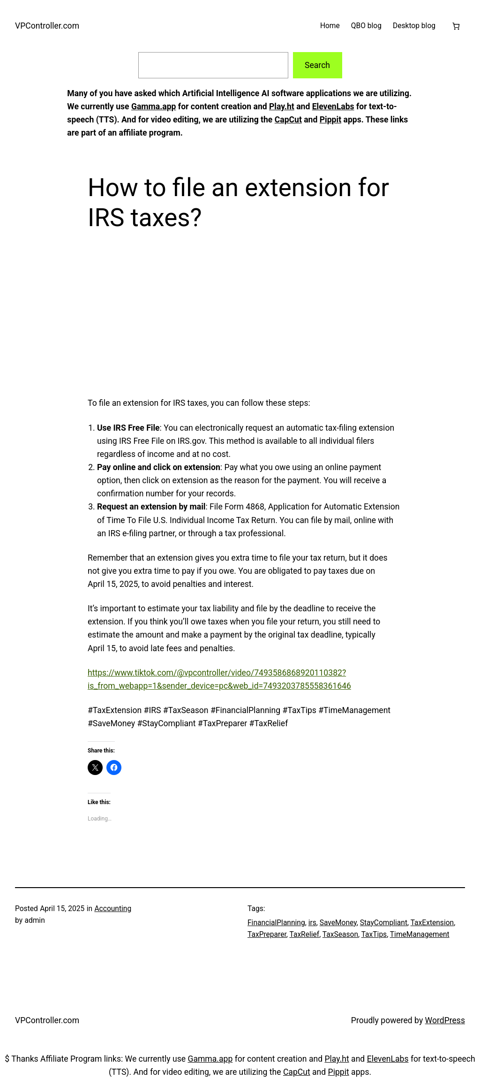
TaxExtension (432, 923)
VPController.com (47, 25)
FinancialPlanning (276, 923)
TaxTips (374, 934)
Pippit (330, 119)
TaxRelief (304, 934)
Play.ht (281, 106)
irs (312, 923)
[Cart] (456, 26)
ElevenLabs (333, 106)
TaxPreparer (267, 934)
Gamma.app (153, 106)
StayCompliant (383, 923)
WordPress (445, 1020)
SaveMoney (338, 923)
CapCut (288, 119)
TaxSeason (340, 934)
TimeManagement (420, 934)
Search (317, 65)
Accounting (112, 909)
